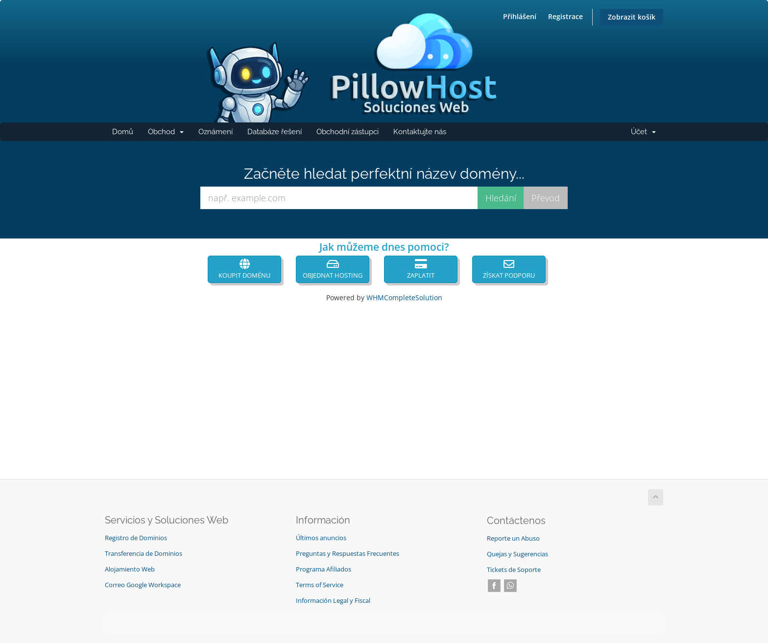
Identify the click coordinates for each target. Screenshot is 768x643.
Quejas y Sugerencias (517, 554)
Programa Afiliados (323, 569)
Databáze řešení (274, 131)
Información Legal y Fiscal (333, 600)
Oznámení (215, 131)
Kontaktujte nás (419, 131)
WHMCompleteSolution (404, 297)
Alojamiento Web (130, 569)
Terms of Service (319, 585)
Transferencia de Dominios (143, 553)
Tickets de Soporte (514, 570)
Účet (647, 134)
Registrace (565, 16)
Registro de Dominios (136, 538)
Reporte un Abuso (513, 538)
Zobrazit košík (631, 17)
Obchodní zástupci (347, 131)
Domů (122, 131)
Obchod (169, 134)
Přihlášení (519, 16)
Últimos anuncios (321, 538)
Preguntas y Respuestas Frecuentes (347, 553)
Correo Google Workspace (143, 585)
